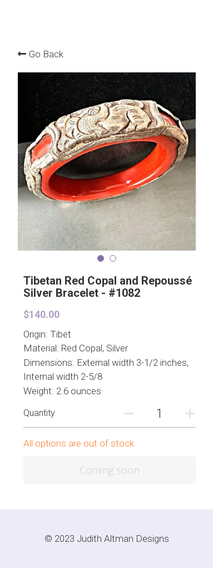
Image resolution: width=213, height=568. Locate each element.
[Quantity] (159, 413)
